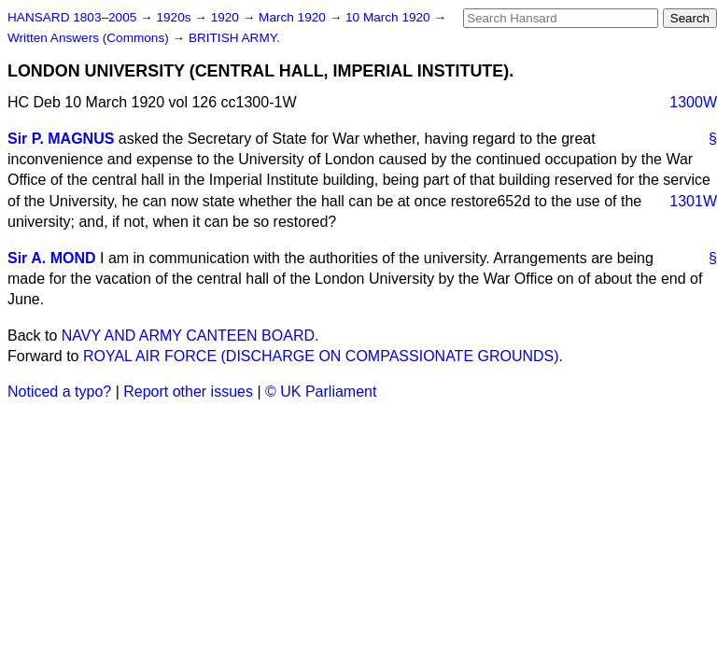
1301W (693, 201)
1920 (227, 17)
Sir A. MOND (51, 258)
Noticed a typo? (59, 391)
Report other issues (188, 391)
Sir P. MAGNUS (60, 139)
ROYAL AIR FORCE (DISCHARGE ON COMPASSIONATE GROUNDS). (323, 356)
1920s (175, 17)
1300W (693, 102)
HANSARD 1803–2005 (71, 17)
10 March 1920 (389, 17)
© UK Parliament (320, 391)
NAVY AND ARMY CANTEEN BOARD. (190, 335)
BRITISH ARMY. (234, 38)
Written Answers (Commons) (90, 38)
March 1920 (294, 17)
